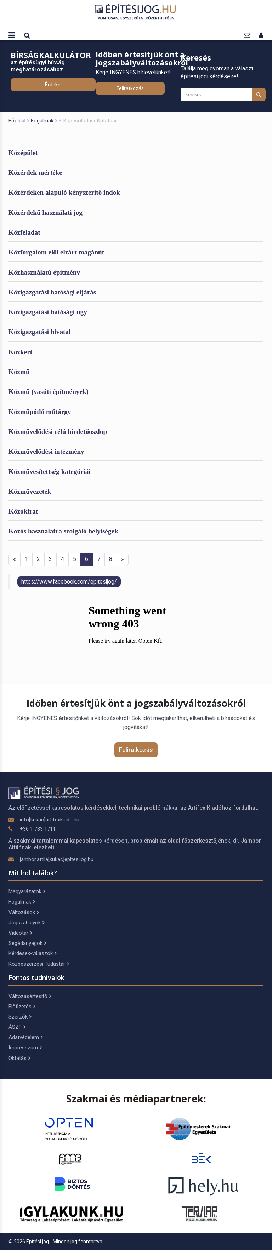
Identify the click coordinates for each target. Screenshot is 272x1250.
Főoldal (17, 120)
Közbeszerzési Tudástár (38, 964)
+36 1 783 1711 (38, 829)
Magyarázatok (26, 891)
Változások (23, 912)
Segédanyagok (27, 943)
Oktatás (19, 1058)
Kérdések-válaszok (32, 953)
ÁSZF (16, 1027)
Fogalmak (42, 120)
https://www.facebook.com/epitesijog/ (69, 581)
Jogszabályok (26, 922)
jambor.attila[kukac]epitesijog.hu (57, 859)
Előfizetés (21, 1006)
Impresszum (24, 1047)
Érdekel (53, 84)
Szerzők (19, 1017)
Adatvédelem (25, 1037)
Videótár (20, 933)
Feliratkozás (130, 88)
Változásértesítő (29, 996)
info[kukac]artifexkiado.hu (49, 819)
